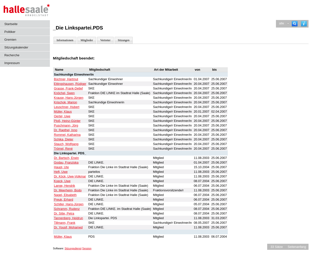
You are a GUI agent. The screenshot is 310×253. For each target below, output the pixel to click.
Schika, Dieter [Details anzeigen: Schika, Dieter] (63, 139)
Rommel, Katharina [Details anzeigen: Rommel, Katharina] (67, 134)
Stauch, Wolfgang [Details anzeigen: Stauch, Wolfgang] (66, 144)
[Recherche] (294, 24)
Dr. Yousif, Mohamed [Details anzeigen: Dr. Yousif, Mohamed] (68, 227)
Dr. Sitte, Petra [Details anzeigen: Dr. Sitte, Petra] (64, 213)
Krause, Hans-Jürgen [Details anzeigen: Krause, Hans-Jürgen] (68, 97)
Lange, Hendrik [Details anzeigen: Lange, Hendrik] (64, 185)
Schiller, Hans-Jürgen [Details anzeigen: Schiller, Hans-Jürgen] (69, 204)
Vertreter (105, 40)
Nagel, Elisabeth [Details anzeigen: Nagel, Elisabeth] (65, 195)
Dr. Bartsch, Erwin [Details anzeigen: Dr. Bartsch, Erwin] (66, 158)
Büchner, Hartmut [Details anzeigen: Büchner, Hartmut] (66, 79)
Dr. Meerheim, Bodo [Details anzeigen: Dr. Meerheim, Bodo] (68, 190)
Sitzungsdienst (73, 248)
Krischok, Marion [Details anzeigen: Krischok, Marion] (65, 102)
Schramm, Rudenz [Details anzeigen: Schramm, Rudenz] (67, 209)
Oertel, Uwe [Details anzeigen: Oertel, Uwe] (62, 116)
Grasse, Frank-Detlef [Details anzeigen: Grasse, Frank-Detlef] (68, 88)
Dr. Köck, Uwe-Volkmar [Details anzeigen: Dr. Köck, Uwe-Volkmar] (70, 176)
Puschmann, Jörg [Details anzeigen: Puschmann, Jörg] (66, 125)
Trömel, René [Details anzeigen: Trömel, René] (63, 148)
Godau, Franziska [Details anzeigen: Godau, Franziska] (66, 162)
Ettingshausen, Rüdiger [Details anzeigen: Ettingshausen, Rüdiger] (70, 84)
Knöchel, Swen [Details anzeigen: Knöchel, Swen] (64, 93)
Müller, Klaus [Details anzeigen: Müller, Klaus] (63, 111)
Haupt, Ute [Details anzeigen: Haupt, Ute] (61, 167)
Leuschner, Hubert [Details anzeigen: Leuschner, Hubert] (67, 107)
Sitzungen (123, 40)
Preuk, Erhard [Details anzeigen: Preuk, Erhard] (63, 199)
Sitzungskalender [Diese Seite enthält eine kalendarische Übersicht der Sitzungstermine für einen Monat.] (16, 47)
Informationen (65, 40)
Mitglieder (87, 40)
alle (281, 23)
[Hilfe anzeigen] (304, 24)
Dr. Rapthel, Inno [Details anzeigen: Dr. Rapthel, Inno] (65, 130)
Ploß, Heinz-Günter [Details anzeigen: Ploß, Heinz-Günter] (67, 121)
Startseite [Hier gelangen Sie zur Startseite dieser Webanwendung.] (11, 24)
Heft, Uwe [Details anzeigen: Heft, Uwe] (61, 172)
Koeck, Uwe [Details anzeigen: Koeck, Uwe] (62, 181)
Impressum (12, 63)
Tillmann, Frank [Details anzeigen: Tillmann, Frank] (64, 222)
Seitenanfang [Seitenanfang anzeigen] (297, 247)
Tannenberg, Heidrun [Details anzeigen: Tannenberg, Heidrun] (68, 218)
